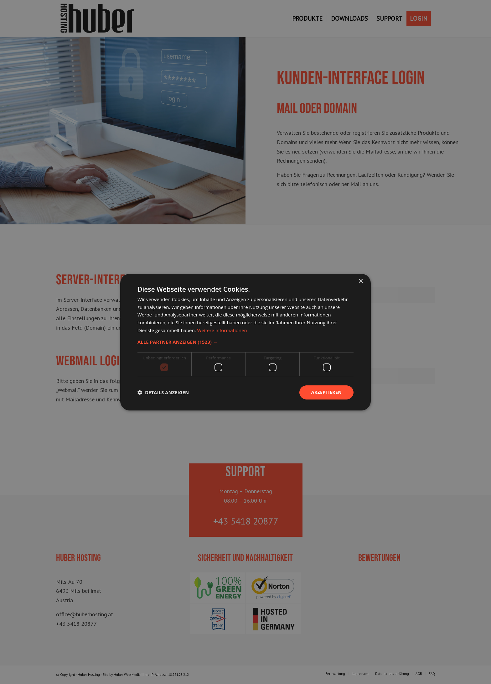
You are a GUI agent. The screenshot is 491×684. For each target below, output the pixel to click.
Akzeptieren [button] (326, 392)
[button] (245, 341)
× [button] (360, 281)
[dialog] (245, 342)
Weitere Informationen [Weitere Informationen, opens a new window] (222, 330)
